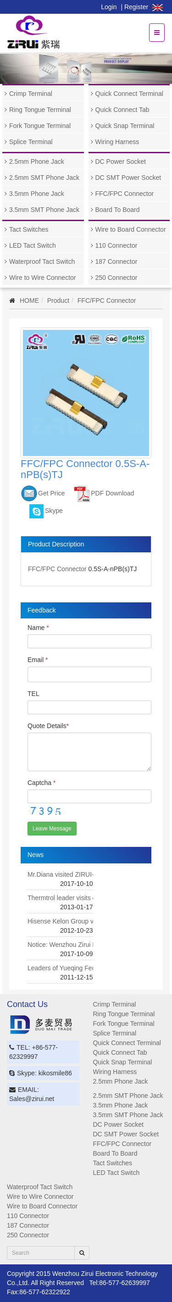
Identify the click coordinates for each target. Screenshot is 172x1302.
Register (136, 7)
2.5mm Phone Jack (36, 161)
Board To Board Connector (114, 211)
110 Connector (116, 245)
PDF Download (103, 493)
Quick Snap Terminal (125, 125)
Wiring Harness (117, 141)
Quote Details (48, 725)
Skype (45, 510)
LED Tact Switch (32, 245)
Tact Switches (29, 229)
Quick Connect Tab (122, 109)
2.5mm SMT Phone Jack (44, 177)
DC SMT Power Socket (128, 177)
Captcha (42, 782)
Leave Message (52, 828)
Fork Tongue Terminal (40, 125)
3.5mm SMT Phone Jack (44, 209)
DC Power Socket (120, 161)
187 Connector (116, 261)
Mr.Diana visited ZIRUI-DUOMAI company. (88, 874)
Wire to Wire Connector (42, 277)
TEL (33, 693)
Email (38, 659)
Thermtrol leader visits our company (79, 897)
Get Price (43, 493)
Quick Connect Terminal (129, 93)
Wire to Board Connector (130, 229)
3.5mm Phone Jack (36, 193)
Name (38, 627)
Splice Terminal (31, 141)
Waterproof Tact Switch (42, 261)
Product (58, 300)
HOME (29, 300)
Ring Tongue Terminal (40, 109)
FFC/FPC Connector (124, 193)
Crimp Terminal (30, 93)
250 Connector (116, 277)
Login (109, 7)
